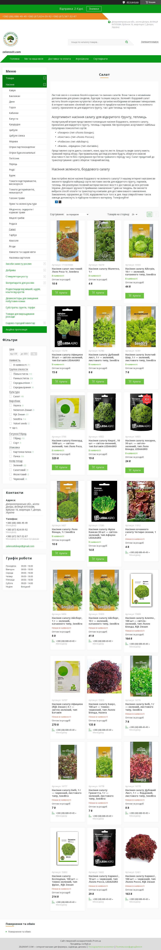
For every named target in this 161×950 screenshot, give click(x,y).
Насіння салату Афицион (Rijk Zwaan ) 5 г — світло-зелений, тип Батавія (67, 708)
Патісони (14, 158)
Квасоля (13, 240)
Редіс (12, 169)
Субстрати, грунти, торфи (20, 307)
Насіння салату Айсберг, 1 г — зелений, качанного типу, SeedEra (67, 620)
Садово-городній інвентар (20, 323)
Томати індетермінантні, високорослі (22, 182)
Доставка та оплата (59, 59)
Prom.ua (97, 940)
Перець (13, 164)
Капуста (13, 118)
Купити (63, 292)
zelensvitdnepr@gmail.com (20, 546)
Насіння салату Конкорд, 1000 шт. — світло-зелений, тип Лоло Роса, (67, 443)
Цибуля (13, 130)
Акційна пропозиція (16, 329)
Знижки (94, 9)
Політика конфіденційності (129, 946)
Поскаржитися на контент (101, 946)
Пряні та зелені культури (23, 203)
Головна (14, 59)
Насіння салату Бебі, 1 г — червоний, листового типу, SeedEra (66, 793)
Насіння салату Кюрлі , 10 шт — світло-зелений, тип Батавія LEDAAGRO (104, 443)
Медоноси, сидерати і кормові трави (21, 211)
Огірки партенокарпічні (22, 147)
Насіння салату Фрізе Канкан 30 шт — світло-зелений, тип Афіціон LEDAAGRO (103, 533)
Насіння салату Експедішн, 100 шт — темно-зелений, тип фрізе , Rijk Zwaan (65, 880)
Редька (13, 223)
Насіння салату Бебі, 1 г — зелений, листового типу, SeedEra (139, 706)
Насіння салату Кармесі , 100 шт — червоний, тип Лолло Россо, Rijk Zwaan (140, 878)
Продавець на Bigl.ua (80, 943)
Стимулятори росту (17, 276)
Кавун (12, 90)
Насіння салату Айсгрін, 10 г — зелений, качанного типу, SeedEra (140, 271)
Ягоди (12, 246)
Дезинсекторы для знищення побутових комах (22, 300)
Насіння (10, 84)
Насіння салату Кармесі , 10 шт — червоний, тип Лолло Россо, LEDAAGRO (104, 878)
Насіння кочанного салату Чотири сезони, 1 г (140, 532)
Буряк (12, 175)
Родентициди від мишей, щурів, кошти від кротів (23, 290)
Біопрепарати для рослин (20, 282)
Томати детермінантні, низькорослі (22, 191)
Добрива (11, 270)
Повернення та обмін (19, 931)
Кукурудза (14, 124)
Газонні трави (17, 198)
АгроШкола (82, 59)
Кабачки (13, 112)
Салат (12, 229)
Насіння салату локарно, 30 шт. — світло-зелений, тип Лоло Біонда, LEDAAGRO (140, 445)
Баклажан (14, 96)
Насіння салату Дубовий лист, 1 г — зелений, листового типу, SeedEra (104, 357)
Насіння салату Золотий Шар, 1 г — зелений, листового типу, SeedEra (140, 357)
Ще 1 (14, 428)
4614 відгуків (132, 2)
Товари (10, 78)
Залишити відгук (150, 42)
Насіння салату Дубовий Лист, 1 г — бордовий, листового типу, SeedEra (140, 793)
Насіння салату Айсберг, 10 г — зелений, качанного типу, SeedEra (104, 620)
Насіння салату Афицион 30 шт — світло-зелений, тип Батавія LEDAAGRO (67, 357)
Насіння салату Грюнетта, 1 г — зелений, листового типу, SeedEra (101, 794)
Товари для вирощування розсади (20, 315)
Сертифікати (100, 59)
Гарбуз (13, 235)
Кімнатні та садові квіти (22, 251)
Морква (13, 141)
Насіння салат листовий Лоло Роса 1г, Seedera (67, 270)
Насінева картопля (19, 257)
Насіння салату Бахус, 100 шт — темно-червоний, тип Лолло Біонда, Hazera (102, 708)
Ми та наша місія (33, 59)
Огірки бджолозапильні (22, 152)
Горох (12, 107)
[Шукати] (126, 42)
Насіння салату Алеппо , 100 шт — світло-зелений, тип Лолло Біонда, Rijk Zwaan (140, 622)
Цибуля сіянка (17, 135)
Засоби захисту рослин (19, 263)
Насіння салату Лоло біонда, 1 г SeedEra (65, 531)
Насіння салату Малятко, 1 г (104, 270)
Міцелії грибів (16, 217)
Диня (12, 101)
